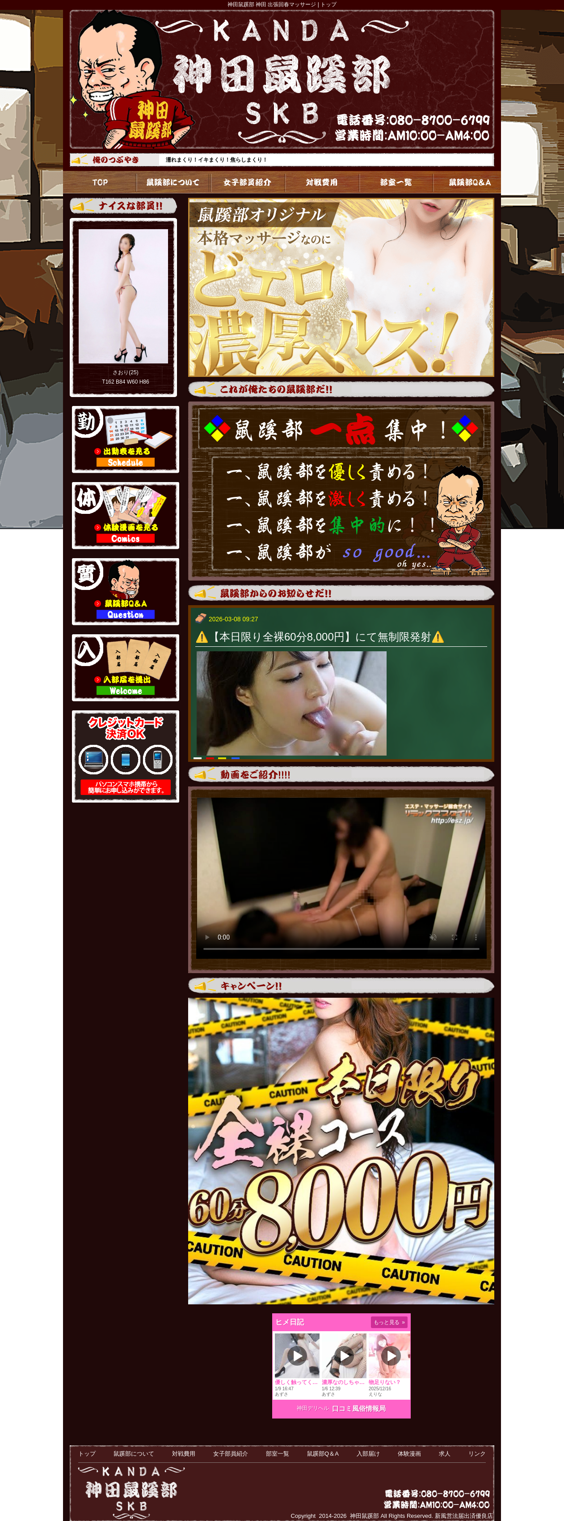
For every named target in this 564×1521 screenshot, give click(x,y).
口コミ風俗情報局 (359, 1408)
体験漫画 (409, 1453)
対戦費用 (318, 182)
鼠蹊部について (172, 182)
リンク (477, 1453)
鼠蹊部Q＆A (464, 182)
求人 (444, 1453)
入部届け (368, 1453)
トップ (99, 182)
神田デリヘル (313, 1408)
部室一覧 (391, 182)
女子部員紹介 (245, 182)
